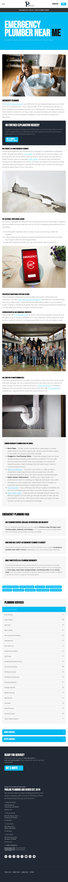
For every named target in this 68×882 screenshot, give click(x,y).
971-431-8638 (8, 831)
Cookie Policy (24, 872)
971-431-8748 (7, 820)
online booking (53, 388)
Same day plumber (18, 590)
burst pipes (28, 154)
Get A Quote (12, 139)
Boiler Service (34, 698)
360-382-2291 (55, 4)
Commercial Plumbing (34, 667)
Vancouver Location (10, 802)
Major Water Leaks (15, 493)
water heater (33, 159)
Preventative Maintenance (34, 677)
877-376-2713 (8, 842)
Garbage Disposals (34, 687)
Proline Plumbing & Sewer (13, 104)
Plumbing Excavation (34, 672)
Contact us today (43, 386)
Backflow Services (34, 693)
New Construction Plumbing (34, 635)
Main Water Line (34, 646)
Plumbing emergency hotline (53, 586)
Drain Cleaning (34, 614)
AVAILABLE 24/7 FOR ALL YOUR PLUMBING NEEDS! (34, 10)
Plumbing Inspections (34, 682)
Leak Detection (34, 640)
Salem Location (8, 824)
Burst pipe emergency (42, 590)
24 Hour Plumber (40, 586)
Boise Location (8, 834)
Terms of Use (7, 872)
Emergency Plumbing (34, 609)
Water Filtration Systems (34, 719)
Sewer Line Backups (15, 469)
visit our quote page (11, 760)
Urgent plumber (7, 590)
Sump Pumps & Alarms (34, 651)
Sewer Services (34, 732)
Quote (63, 4)
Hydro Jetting (34, 630)
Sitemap (32, 872)
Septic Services (34, 739)
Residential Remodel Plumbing (34, 661)
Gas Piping (34, 703)
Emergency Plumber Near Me (10, 586)
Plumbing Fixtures (34, 713)
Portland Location (9, 813)
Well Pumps (34, 656)
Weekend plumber (30, 590)
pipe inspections (35, 300)
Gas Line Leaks (13, 488)
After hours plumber (56, 590)
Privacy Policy (16, 872)
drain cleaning (23, 300)
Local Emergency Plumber (26, 586)
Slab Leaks (34, 625)
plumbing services (21, 315)
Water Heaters (34, 620)
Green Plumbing (34, 708)
